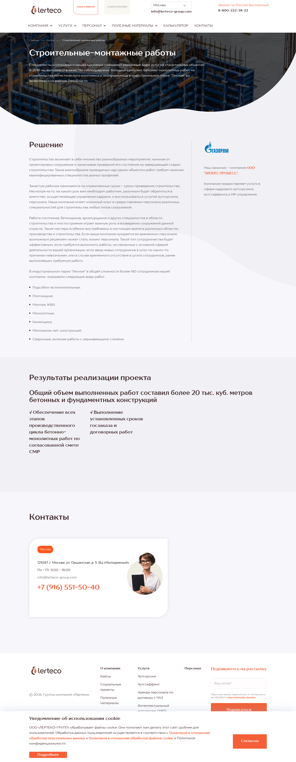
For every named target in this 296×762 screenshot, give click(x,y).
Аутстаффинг (149, 684)
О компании (110, 668)
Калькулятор (175, 26)
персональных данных (242, 697)
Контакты (203, 26)
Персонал (193, 668)
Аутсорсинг (147, 676)
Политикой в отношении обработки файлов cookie (131, 738)
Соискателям (117, 7)
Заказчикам (86, 7)
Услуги (143, 668)
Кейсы (105, 676)
